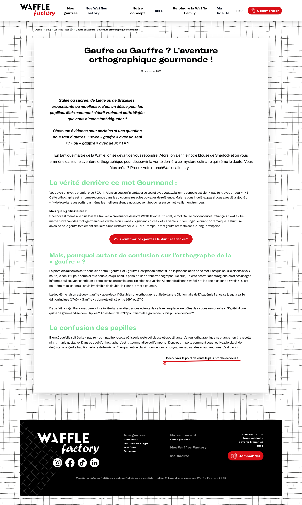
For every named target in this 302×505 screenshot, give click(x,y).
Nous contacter (252, 434)
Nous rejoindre (253, 438)
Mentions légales (88, 477)
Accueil (39, 29)
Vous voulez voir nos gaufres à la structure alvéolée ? (151, 239)
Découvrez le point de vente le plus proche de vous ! (202, 358)
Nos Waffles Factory (96, 10)
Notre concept (137, 10)
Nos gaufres (70, 10)
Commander (268, 11)
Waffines (130, 447)
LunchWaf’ (131, 439)
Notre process (180, 439)
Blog (159, 11)
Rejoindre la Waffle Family (190, 10)
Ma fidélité (223, 10)
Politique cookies (113, 477)
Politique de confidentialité (144, 477)
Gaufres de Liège (136, 443)
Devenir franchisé (250, 441)
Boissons (130, 451)
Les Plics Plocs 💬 (63, 29)
